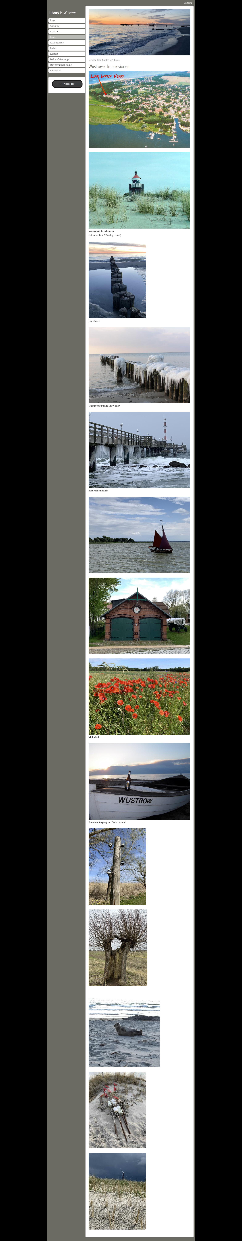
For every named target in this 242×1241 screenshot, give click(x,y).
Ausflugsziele (57, 42)
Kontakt (54, 53)
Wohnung (55, 26)
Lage (52, 20)
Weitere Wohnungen (60, 59)
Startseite (188, 3)
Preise (53, 48)
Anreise (54, 31)
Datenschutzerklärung (61, 65)
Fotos (53, 37)
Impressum (55, 70)
